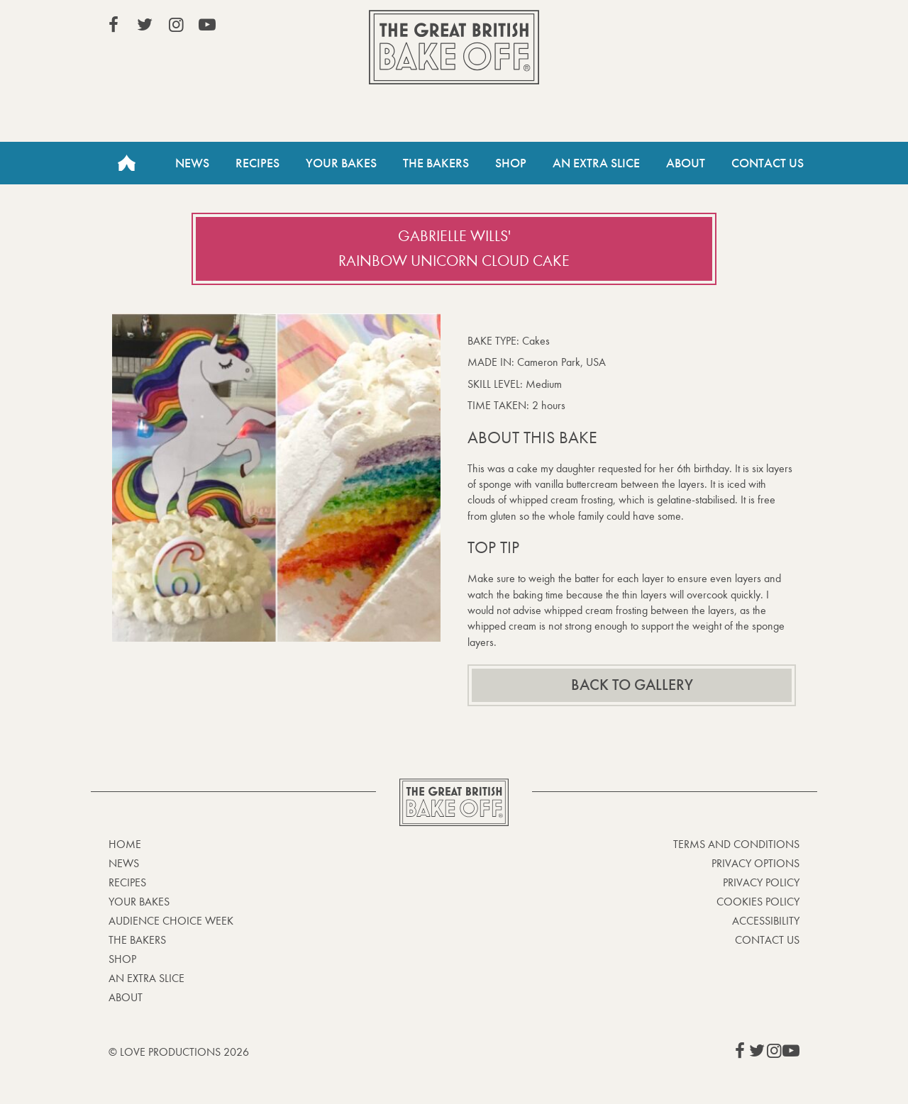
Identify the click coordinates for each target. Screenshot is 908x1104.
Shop (510, 163)
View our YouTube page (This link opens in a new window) (207, 24)
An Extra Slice (596, 163)
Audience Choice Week (171, 920)
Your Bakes (341, 163)
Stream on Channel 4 (735, 27)
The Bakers (436, 163)
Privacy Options (755, 863)
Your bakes (139, 901)
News (192, 163)
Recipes (257, 163)
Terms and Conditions (736, 844)
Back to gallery (632, 685)
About (685, 163)
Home (126, 163)
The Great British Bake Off (454, 47)
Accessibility (765, 920)
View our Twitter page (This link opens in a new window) (144, 24)
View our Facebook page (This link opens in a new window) (113, 24)
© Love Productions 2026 (179, 1052)
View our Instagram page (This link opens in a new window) (175, 24)
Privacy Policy (761, 882)
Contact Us (767, 163)
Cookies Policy (757, 901)
